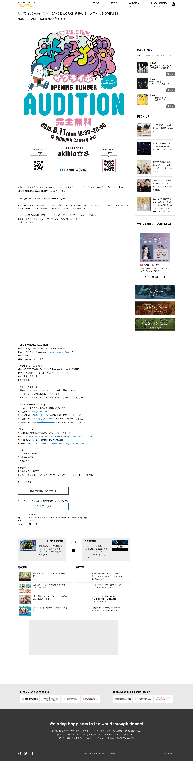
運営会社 (101, 753)
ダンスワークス (43, 506)
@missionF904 (41, 412)
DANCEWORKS (71, 518)
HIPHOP (61, 518)
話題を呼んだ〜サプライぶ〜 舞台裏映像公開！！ (49, 575)
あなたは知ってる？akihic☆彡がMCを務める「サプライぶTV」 (49, 586)
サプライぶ (46, 518)
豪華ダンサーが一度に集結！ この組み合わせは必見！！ (50, 609)
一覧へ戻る (73, 546)
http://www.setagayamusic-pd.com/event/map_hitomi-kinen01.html (57, 443)
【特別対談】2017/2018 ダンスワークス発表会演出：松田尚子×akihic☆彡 (50, 597)
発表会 (80, 518)
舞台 (85, 518)
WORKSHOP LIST (165, 223)
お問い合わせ (110, 753)
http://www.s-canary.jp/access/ (59, 352)
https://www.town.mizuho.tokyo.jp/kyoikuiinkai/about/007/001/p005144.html (61, 436)
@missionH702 (42, 415)
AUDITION (33, 515)
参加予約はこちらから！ (43, 490)
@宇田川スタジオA (43, 419)
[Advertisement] (54, 637)
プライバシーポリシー (90, 753)
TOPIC (96, 4)
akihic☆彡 (54, 518)
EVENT (114, 4)
